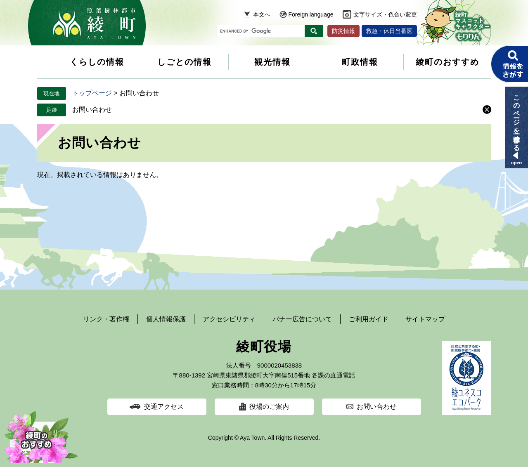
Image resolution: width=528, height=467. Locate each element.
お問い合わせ (92, 109)
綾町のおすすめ (447, 61)
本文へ (261, 14)
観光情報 (272, 61)
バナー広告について (302, 319)
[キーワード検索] (260, 31)
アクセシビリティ (229, 319)
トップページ (92, 93)
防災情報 (343, 31)
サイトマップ (425, 319)
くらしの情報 (97, 61)
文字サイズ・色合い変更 (385, 14)
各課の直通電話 (333, 375)
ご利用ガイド (368, 319)
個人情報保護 (166, 319)
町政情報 (360, 61)
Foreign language (311, 14)
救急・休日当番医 (389, 31)
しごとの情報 (184, 61)
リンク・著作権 (106, 319)
